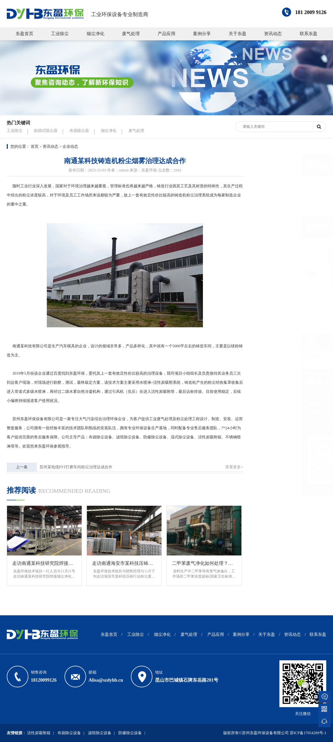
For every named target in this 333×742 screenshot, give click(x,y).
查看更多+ (232, 467)
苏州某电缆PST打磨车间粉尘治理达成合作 (73, 467)
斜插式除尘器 (45, 131)
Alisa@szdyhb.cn (106, 680)
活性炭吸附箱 (207, 437)
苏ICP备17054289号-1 (308, 733)
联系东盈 (308, 33)
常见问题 (268, 205)
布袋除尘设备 (98, 437)
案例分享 (202, 33)
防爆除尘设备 (152, 437)
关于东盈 (237, 33)
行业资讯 (268, 195)
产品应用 (166, 33)
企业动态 (268, 185)
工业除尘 (60, 33)
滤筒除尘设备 (125, 437)
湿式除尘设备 (179, 437)
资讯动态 (273, 33)
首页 (35, 146)
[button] (318, 274)
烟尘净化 (95, 33)
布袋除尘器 (79, 131)
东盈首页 (24, 33)
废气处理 (131, 33)
